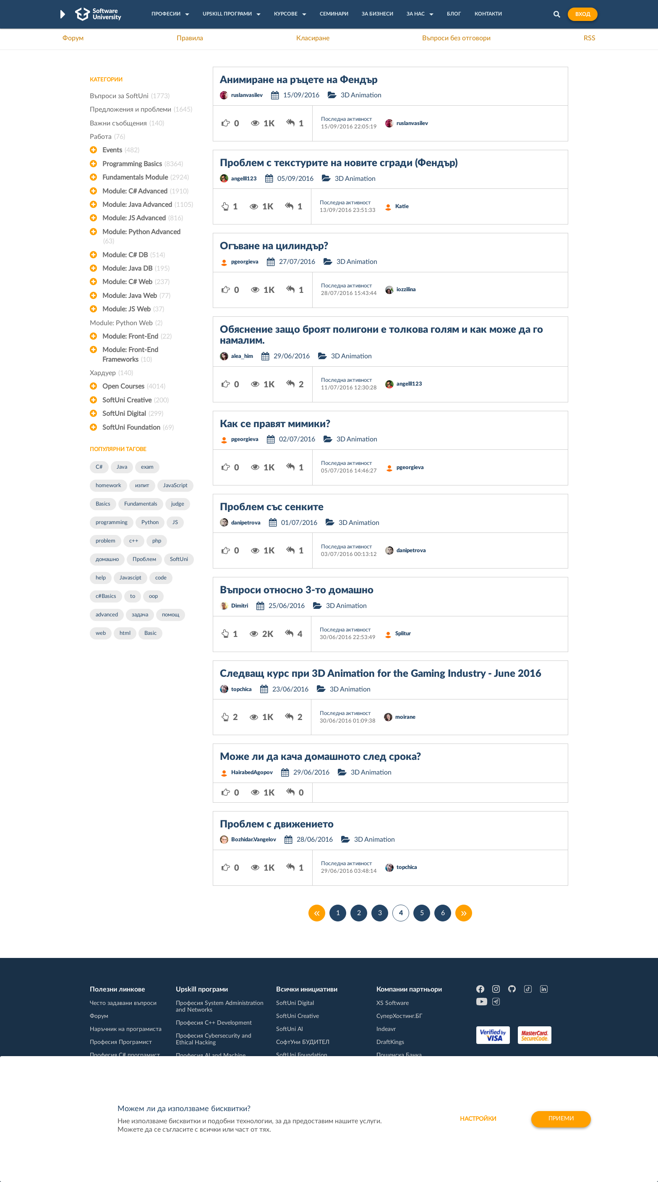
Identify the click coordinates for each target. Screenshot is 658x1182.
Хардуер (111, 373)
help (101, 578)
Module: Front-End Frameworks (130, 355)
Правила (190, 38)
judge (177, 504)
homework (108, 485)
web (101, 633)
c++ (133, 541)
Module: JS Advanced (142, 218)
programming (112, 522)
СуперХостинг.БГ (399, 1016)
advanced (107, 615)
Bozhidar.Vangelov (253, 840)
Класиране (312, 38)
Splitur (403, 634)
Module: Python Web (126, 323)
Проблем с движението (277, 824)
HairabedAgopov (252, 772)
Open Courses (133, 386)
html (125, 633)
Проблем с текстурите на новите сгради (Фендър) (339, 163)
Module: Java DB (136, 268)
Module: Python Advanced (141, 237)
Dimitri (239, 606)
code (161, 578)
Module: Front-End (137, 336)
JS (175, 522)
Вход (582, 14)
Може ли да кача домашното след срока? (320, 757)
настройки (477, 1119)
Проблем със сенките (272, 507)
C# (99, 467)
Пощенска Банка (399, 1055)
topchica (241, 689)
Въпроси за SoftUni (130, 96)
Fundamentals (140, 504)
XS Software (392, 1003)
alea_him (242, 356)
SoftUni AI (289, 1029)
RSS (589, 38)
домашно (107, 559)
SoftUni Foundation (138, 427)
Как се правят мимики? (275, 424)
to (132, 596)
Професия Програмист (121, 1042)
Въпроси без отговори (456, 38)
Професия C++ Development (214, 1023)
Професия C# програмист (125, 1055)
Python (150, 522)
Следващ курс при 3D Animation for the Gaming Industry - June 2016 (380, 674)
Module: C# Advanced (145, 191)
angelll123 (244, 179)
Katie (402, 206)
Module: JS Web (133, 309)
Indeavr (386, 1029)
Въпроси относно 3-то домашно (296, 590)
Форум (73, 38)
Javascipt (130, 578)
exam (147, 467)
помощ (170, 615)
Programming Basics (142, 164)
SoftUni (179, 559)
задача (140, 615)
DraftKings (390, 1042)
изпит (142, 485)
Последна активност (346, 119)
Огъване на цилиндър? (274, 246)
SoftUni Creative (135, 400)
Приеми (561, 1119)
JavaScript (175, 485)
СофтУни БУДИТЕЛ (302, 1042)
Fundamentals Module (145, 177)
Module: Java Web (136, 295)
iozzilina (406, 289)
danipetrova (246, 523)
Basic (150, 633)
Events (120, 150)
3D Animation (361, 95)
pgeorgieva (244, 262)
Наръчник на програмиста (126, 1029)
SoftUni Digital (132, 413)
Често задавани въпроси (123, 1003)
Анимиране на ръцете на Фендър (299, 80)
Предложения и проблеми (141, 109)
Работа (107, 136)
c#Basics (106, 596)
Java (122, 467)
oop (153, 596)
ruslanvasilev (247, 95)
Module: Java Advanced (147, 204)
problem (105, 541)
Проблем (144, 559)
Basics (103, 504)
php (156, 541)
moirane (405, 717)
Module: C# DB (133, 255)
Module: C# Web (136, 282)
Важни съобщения (127, 123)
